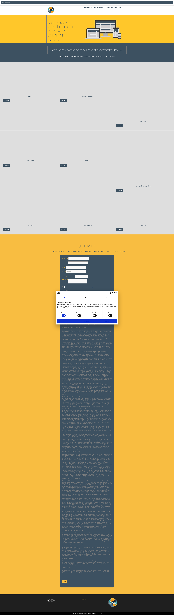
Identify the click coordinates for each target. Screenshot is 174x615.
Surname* (65, 263)
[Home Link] (50, 13)
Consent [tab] (66, 297)
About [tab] (107, 297)
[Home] (31, 222)
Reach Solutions (97, 613)
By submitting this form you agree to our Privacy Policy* (81, 287)
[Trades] (87, 157)
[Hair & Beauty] (87, 222)
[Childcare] (31, 157)
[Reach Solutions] (112, 608)
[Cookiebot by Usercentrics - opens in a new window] (111, 293)
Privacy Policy (83, 599)
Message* (65, 279)
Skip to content (6, 3)
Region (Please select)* (68, 276)
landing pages (116, 7)
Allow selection (87, 321)
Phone (64, 271)
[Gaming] (31, 93)
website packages (103, 7)
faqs (124, 7)
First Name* (65, 258)
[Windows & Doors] (87, 93)
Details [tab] (87, 297)
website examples (89, 7)
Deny (67, 321)
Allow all (107, 321)
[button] (56, 41)
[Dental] (144, 222)
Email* (64, 267)
